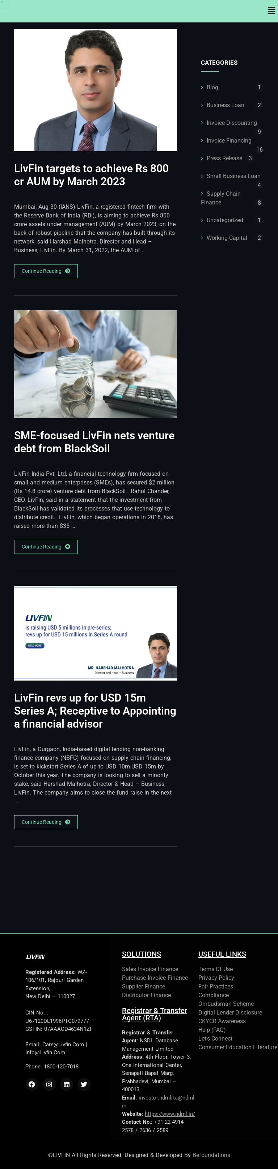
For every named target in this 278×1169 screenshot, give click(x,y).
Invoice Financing (229, 140)
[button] (272, 11)
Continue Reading (46, 271)
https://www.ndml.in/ (170, 1114)
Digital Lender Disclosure (230, 1012)
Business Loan (225, 105)
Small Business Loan (234, 176)
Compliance (213, 995)
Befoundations (211, 1155)
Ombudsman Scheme (226, 1003)
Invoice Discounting (232, 122)
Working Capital (227, 237)
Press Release (224, 158)
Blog (212, 87)
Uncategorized (225, 220)
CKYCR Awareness (222, 1021)
